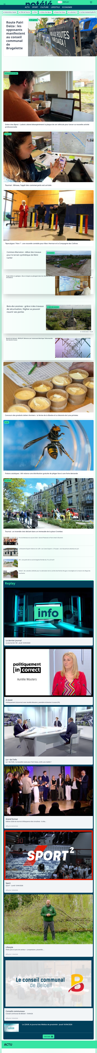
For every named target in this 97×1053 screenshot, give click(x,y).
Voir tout (48, 1037)
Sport (35, 7)
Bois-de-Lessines (53, 307)
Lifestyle (55, 7)
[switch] (60, 2)
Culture (44, 7)
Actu (27, 7)
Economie (67, 7)
